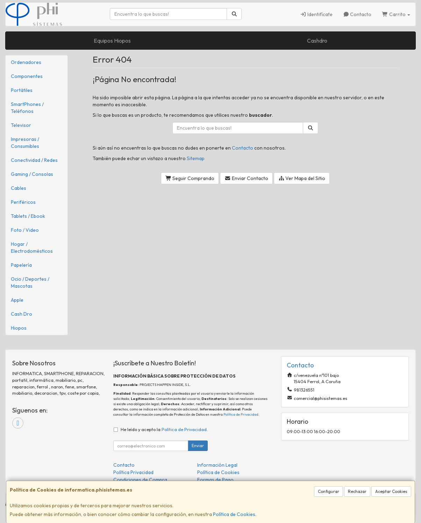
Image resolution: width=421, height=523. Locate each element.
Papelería (21, 265)
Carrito (396, 14)
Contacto (357, 14)
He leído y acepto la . (164, 429)
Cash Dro (21, 314)
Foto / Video (25, 230)
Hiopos (19, 328)
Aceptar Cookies (391, 491)
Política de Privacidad (240, 414)
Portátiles (22, 90)
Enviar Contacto (246, 178)
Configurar (328, 491)
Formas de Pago (215, 480)
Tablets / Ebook (28, 216)
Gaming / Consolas (32, 174)
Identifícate (316, 14)
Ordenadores (26, 62)
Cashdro (317, 40)
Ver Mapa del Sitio (302, 178)
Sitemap (196, 158)
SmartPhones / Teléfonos (27, 107)
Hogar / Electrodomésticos (32, 247)
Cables (18, 188)
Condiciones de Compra (140, 480)
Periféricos (23, 202)
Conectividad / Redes (34, 160)
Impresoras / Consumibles (25, 142)
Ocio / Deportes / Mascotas (30, 282)
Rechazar (357, 491)
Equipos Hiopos (112, 40)
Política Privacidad (133, 472)
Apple (17, 300)
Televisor (21, 125)
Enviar (198, 445)
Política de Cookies (234, 514)
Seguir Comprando (190, 178)
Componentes (27, 76)
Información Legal (217, 465)
